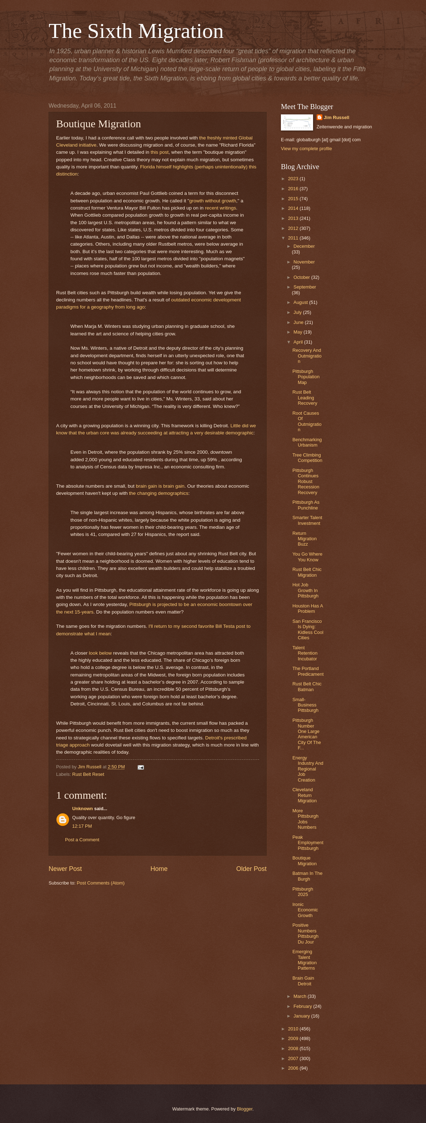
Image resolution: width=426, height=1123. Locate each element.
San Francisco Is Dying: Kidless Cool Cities (307, 629)
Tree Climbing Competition (307, 457)
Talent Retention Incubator (304, 653)
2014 (293, 208)
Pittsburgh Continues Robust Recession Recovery (305, 481)
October (302, 277)
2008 (293, 1048)
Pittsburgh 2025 (302, 891)
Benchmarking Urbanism (307, 442)
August (301, 302)
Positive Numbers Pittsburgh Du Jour (305, 933)
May (298, 332)
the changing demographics (158, 493)
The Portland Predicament (307, 671)
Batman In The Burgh (307, 876)
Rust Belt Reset (88, 774)
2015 (293, 198)
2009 (293, 1038)
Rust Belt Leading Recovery (304, 397)
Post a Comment (82, 839)
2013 (293, 218)
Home (159, 868)
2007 (293, 1058)
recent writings (220, 208)
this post (159, 152)
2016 (293, 188)
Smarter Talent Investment (307, 520)
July (298, 312)
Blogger (245, 1109)
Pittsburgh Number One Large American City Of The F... (306, 734)
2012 (293, 228)
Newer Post (65, 868)
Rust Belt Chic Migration (307, 572)
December (303, 246)
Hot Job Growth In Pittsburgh (305, 590)
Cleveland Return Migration (304, 795)
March (300, 996)
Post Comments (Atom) (101, 883)
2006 (293, 1068)
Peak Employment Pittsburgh (307, 842)
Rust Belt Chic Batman (307, 686)
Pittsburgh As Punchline (306, 504)
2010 (293, 1028)
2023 (293, 178)
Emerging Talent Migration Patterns (304, 960)
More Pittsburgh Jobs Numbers (305, 819)
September (304, 287)
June (299, 322)
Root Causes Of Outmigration (307, 421)
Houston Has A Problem (307, 608)
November (303, 262)
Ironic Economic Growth (305, 910)
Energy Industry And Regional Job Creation (307, 769)
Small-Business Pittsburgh (305, 705)
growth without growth (212, 200)
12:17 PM (82, 826)
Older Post (251, 868)
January (302, 1016)
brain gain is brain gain (160, 486)
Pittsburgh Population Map (306, 377)
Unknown (82, 808)
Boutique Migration (304, 860)
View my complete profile (306, 148)
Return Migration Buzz (304, 539)
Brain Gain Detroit (303, 980)
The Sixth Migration (136, 31)
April (298, 342)
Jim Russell (337, 117)
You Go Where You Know (307, 556)
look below (100, 653)
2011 (293, 238)
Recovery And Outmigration (307, 356)
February (303, 1006)
